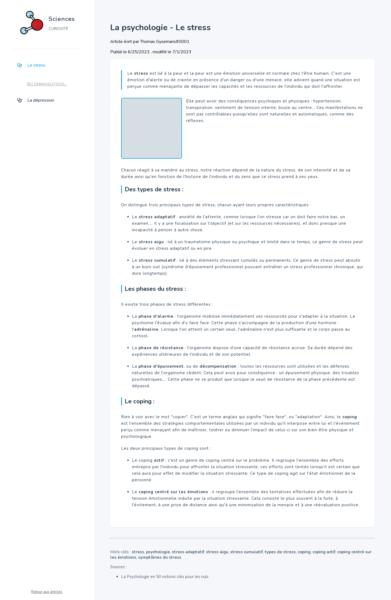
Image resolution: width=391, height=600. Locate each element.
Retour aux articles (46, 591)
